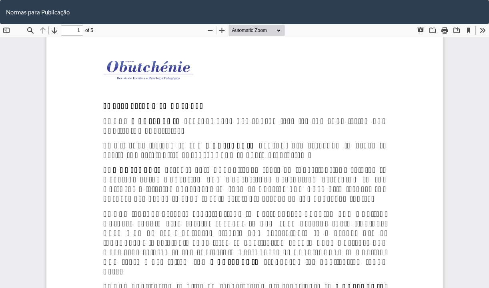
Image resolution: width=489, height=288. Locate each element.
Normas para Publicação (38, 12)
